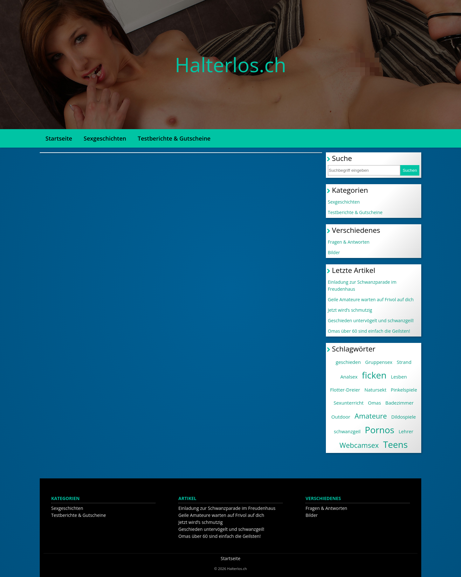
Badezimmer (399, 403)
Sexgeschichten (105, 138)
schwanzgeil (347, 431)
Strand (404, 362)
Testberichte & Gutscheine (174, 138)
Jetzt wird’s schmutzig (350, 310)
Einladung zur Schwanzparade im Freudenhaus (362, 285)
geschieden (348, 362)
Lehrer (406, 431)
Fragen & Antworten (348, 242)
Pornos (380, 430)
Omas (374, 403)
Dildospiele (403, 417)
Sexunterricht (348, 403)
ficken (374, 375)
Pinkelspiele (404, 389)
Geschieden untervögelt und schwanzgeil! (371, 320)
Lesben (399, 376)
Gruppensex (379, 362)
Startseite (58, 138)
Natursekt (375, 389)
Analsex (348, 376)
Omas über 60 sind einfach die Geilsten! (369, 331)
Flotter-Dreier (345, 389)
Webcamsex (359, 445)
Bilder (334, 252)
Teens (395, 444)
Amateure (370, 416)
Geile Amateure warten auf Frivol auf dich (371, 299)
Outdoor (340, 417)
